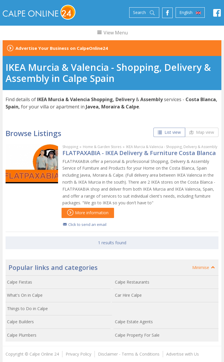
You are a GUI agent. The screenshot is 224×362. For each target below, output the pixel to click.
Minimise (204, 267)
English (190, 12)
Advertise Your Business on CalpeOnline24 (61, 48)
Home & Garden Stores (102, 146)
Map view (201, 132)
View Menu (112, 32)
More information (87, 212)
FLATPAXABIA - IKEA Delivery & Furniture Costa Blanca (139, 153)
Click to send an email (87, 224)
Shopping (70, 146)
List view (169, 132)
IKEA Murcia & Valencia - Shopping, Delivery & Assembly (171, 146)
